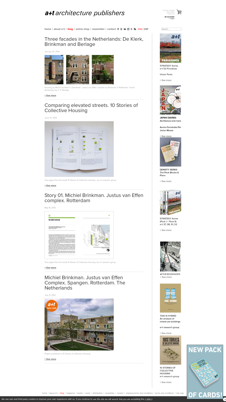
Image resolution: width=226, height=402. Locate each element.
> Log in (171, 18)
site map (180, 393)
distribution (98, 393)
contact (111, 29)
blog (70, 29)
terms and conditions (164, 393)
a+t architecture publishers (88, 13)
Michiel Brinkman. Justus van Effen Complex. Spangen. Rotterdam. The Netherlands (85, 283)
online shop (82, 29)
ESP (146, 29)
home (48, 29)
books (80, 393)
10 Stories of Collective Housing (82, 180)
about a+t (59, 29)
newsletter (98, 29)
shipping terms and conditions (139, 393)
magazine (70, 393)
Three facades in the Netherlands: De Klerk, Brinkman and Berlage (94, 42)
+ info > (148, 399)
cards (87, 393)
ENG (140, 29)
